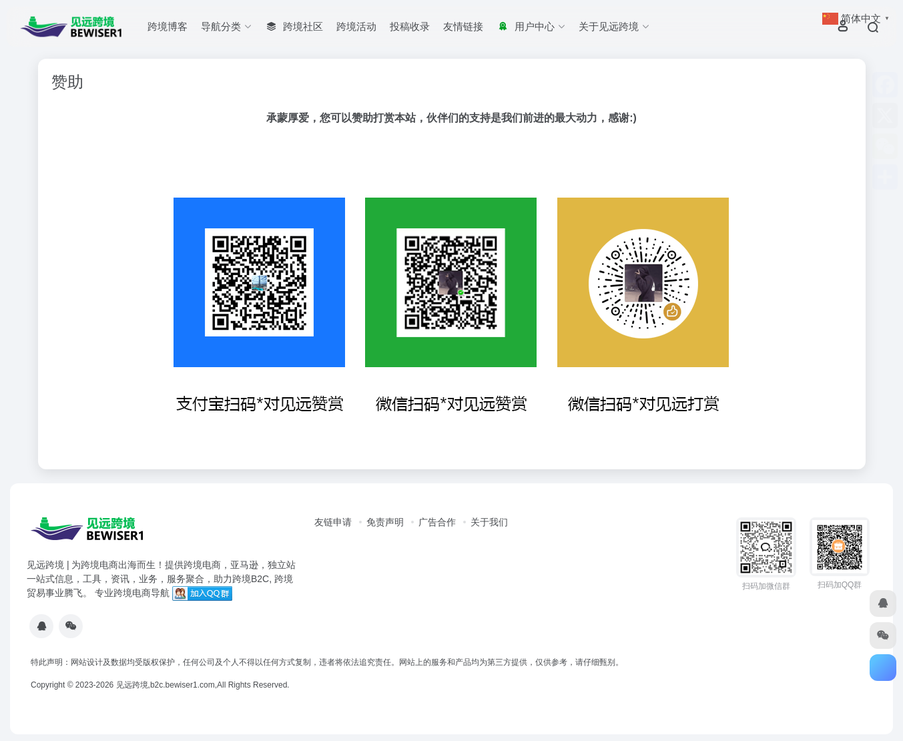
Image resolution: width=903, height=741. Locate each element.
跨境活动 (356, 26)
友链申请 (333, 522)
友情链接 (463, 26)
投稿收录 (410, 26)
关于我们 (489, 522)
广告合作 (437, 522)
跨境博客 (167, 26)
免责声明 (385, 522)
